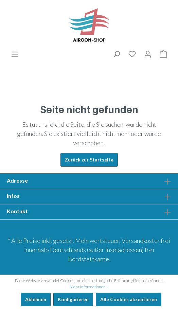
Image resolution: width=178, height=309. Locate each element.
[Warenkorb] (163, 54)
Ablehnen (35, 299)
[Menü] (14, 54)
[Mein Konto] (148, 54)
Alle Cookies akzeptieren (128, 299)
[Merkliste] (132, 54)
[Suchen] (116, 54)
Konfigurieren (73, 299)
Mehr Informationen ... (89, 286)
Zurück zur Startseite (89, 160)
